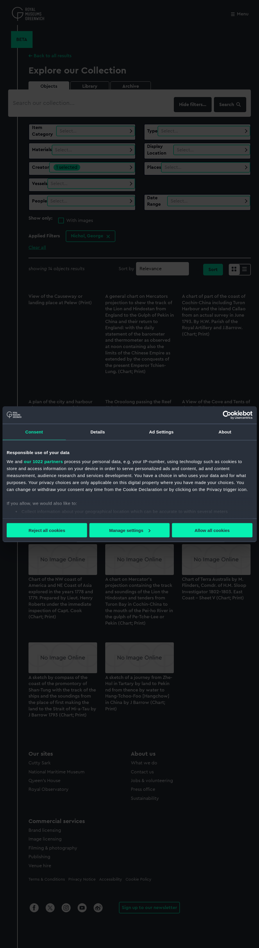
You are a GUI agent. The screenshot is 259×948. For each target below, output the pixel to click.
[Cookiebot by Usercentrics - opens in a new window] (226, 415)
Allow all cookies (212, 530)
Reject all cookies (46, 530)
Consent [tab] (34, 431)
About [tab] (225, 431)
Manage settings (129, 530)
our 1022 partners (43, 461)
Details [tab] (97, 431)
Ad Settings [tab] (161, 431)
